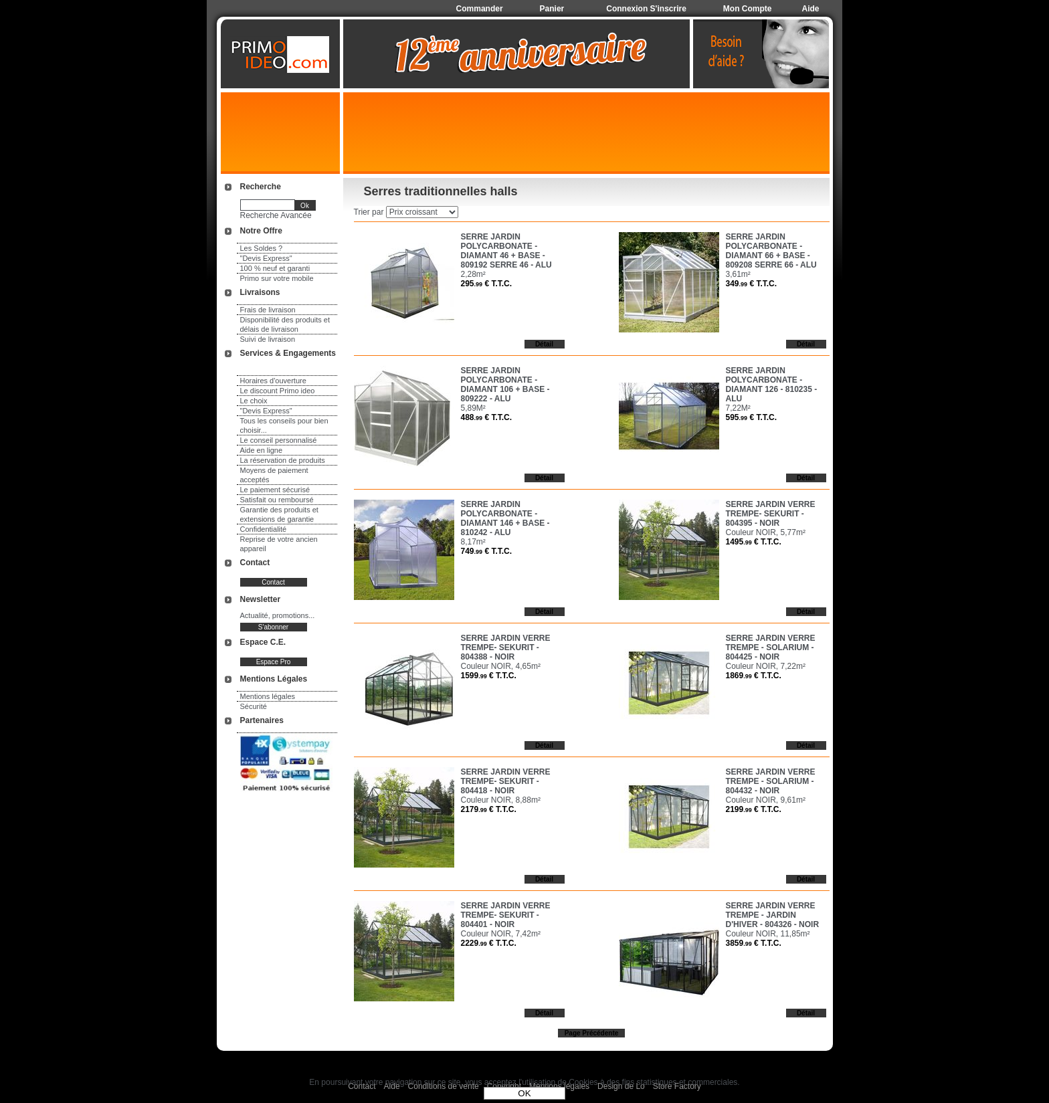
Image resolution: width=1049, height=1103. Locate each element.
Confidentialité (263, 529)
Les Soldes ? (261, 248)
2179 (488, 809)
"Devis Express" (266, 258)
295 (486, 283)
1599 (488, 675)
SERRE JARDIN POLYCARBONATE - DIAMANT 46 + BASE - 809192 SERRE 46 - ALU (506, 251)
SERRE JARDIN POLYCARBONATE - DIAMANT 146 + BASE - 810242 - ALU (505, 518)
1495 (753, 541)
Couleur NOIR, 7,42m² (501, 933)
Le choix (254, 401)
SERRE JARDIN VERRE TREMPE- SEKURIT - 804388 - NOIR (506, 647)
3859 (753, 943)
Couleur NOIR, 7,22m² (765, 666)
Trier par (369, 212)
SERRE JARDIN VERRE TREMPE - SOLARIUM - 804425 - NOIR (771, 647)
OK (524, 1093)
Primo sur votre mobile (277, 278)
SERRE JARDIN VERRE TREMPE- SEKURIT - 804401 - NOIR (506, 915)
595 (751, 417)
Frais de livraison (268, 310)
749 (486, 551)
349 (751, 283)
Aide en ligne (261, 450)
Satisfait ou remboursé (277, 500)
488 (486, 417)
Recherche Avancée (276, 215)
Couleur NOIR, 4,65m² (501, 666)
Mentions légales (268, 696)
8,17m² (473, 541)
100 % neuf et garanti (275, 268)
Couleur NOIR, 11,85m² (768, 933)
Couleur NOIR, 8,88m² (501, 800)
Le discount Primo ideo (277, 391)
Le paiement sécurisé (275, 490)
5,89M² (473, 408)
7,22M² (738, 408)
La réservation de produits (282, 460)
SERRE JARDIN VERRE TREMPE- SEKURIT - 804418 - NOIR (506, 781)
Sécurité (253, 706)
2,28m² (473, 274)
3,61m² (738, 274)
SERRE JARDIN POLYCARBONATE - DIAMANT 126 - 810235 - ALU (772, 384)
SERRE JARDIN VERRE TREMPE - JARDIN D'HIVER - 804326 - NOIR (773, 915)
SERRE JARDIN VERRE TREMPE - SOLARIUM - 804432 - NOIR (771, 781)
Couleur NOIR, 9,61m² (765, 800)
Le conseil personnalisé (278, 440)
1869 (753, 675)
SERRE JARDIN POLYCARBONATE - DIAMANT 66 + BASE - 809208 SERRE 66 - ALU (771, 251)
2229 (488, 943)
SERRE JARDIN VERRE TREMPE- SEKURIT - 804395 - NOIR (771, 514)
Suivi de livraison (268, 339)
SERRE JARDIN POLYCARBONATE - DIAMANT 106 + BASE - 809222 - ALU (505, 384)
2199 (753, 809)
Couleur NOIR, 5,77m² (765, 532)
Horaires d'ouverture (273, 381)
